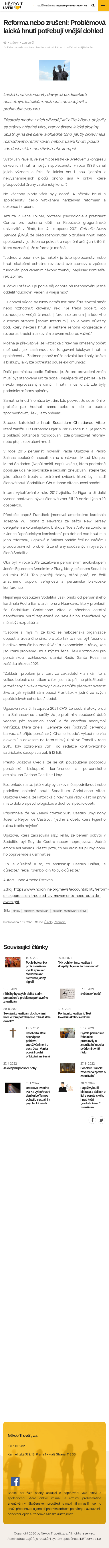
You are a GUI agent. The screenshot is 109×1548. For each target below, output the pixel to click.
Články (14, 42)
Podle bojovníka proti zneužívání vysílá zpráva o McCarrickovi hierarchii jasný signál (36, 972)
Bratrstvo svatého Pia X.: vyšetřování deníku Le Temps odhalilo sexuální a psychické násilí (38, 1095)
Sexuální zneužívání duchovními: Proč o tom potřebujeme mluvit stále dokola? (27, 1017)
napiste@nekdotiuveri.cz (71, 5)
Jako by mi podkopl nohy (19, 1068)
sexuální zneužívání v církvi (69, 911)
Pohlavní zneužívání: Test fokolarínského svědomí (74, 1015)
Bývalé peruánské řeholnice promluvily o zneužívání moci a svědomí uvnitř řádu (92, 1042)
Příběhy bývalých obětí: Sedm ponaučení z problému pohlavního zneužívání (25, 997)
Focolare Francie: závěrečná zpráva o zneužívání (92, 1072)
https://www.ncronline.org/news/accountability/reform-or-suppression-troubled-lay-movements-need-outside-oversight (56, 895)
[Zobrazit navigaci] (103, 5)
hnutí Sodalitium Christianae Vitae (73, 422)
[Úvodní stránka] (13, 6)
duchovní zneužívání (36, 911)
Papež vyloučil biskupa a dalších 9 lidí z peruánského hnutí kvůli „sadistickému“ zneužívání (92, 1097)
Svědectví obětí (90, 993)
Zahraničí (28, 42)
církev (16, 911)
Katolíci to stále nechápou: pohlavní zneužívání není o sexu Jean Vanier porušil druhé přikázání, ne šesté (38, 1044)
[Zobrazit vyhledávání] (93, 5)
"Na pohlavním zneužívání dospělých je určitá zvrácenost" (78, 964)
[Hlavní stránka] (4, 43)
